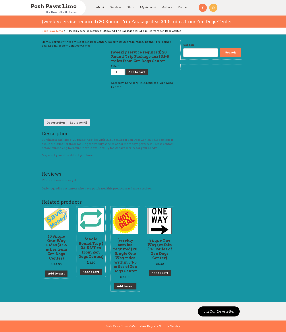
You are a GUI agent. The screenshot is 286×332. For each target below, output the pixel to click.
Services (115, 7)
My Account (148, 7)
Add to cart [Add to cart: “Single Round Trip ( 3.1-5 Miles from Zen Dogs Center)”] (90, 272)
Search (188, 45)
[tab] (56, 122)
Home (46, 41)
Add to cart (136, 72)
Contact (183, 7)
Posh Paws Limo (53, 6)
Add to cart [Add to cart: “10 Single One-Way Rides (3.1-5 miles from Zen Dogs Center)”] (56, 273)
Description (56, 122)
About (100, 7)
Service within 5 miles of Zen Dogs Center (79, 41)
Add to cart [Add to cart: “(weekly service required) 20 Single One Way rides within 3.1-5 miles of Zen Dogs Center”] (125, 286)
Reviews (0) (78, 122)
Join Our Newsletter (218, 311)
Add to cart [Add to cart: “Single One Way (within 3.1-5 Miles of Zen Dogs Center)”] (159, 273)
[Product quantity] (118, 72)
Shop (130, 7)
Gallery (167, 7)
